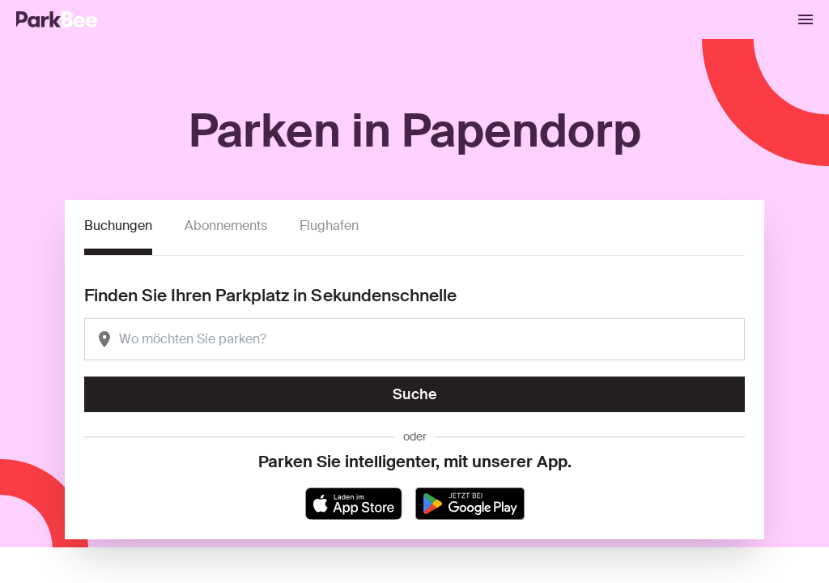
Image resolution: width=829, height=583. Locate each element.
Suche (415, 394)
